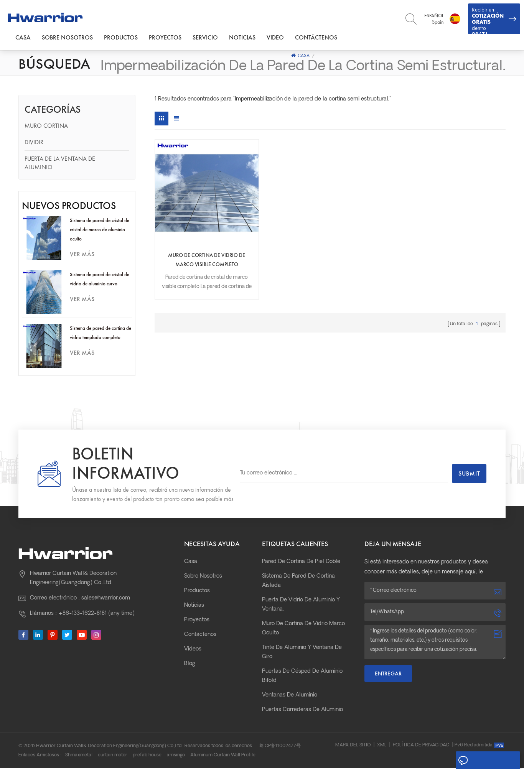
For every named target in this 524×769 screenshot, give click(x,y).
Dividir (34, 143)
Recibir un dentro (494, 20)
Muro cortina (46, 126)
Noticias (242, 38)
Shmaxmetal (78, 756)
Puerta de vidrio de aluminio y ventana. (301, 605)
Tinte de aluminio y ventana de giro (302, 652)
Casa (23, 38)
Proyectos (165, 38)
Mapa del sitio (353, 746)
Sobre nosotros (67, 38)
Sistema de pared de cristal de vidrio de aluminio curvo (99, 280)
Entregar (388, 674)
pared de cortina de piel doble (301, 562)
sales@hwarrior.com (105, 599)
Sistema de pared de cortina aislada (298, 581)
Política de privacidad (421, 746)
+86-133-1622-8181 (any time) (96, 614)
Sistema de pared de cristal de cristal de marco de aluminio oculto (99, 230)
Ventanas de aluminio (289, 696)
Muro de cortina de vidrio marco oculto (303, 629)
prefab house (147, 756)
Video (275, 38)
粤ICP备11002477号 (280, 746)
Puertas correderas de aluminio (302, 710)
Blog (189, 664)
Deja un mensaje (486, 760)
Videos (192, 650)
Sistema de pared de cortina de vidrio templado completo (100, 334)
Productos (121, 38)
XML (382, 746)
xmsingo (176, 756)
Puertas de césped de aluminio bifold (302, 676)
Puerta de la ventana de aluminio (60, 163)
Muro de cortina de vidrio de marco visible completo (196, 242)
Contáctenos (316, 38)
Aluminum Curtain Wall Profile (222, 756)
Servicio (205, 38)
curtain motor (112, 756)
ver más (82, 255)
